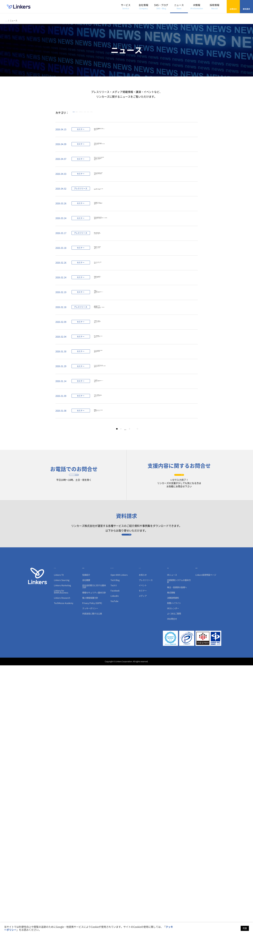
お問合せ (233, 6)
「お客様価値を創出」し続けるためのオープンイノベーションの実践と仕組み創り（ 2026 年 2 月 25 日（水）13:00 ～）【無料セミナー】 (118, 483)
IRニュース (172, 844)
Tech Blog (115, 849)
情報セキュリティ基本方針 (94, 861)
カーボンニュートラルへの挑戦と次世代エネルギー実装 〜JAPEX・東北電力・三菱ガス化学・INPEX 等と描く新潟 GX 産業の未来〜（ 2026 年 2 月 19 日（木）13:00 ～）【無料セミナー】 (134, 565)
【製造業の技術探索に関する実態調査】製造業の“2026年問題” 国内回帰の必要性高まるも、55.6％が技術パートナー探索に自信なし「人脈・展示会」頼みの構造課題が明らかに (131, 456)
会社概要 (86, 849)
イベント (141, 114)
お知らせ (96, 114)
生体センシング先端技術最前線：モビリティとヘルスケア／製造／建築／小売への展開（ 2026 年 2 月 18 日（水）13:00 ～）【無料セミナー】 (122, 511)
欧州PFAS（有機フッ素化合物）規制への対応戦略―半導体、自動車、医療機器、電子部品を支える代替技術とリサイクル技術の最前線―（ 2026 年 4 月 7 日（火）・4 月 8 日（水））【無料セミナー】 (140, 297)
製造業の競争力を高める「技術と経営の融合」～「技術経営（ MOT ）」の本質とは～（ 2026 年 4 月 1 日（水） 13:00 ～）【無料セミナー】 (119, 347)
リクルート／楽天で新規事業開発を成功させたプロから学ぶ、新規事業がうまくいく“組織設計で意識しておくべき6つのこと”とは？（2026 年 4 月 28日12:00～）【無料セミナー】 (132, 138)
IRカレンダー (173, 877)
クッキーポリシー (90, 877)
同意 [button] (245, 928)
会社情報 (143, 6)
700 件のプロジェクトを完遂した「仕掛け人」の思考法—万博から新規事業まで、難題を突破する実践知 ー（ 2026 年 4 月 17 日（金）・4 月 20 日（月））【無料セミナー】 (124, 224)
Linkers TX (59, 844)
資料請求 (246, 6)
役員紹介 (86, 844)
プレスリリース (119, 114)
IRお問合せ (172, 888)
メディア (178, 114)
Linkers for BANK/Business (61, 860)
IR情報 (196, 6)
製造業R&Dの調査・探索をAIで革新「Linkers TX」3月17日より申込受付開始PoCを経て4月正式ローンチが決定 (116, 322)
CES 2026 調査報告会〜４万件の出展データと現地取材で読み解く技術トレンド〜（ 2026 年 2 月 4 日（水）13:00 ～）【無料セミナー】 (126, 592)
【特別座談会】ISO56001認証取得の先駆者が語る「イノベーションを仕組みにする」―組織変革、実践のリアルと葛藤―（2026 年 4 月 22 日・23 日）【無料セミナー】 (132, 165)
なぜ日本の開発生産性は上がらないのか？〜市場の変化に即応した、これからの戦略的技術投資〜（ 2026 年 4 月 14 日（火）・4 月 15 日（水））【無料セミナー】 (124, 270)
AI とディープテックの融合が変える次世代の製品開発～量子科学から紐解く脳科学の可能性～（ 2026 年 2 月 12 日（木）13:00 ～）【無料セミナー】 (123, 538)
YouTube (114, 870)
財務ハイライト (174, 872)
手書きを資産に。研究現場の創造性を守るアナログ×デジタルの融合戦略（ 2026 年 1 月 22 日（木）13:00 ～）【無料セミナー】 (124, 647)
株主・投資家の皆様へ (177, 856)
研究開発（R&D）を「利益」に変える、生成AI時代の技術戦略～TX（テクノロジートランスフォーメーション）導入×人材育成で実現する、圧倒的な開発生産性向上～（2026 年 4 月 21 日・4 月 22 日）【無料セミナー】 (127, 194)
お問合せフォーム (179, 727)
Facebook (115, 859)
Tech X (114, 854)
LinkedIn (115, 865)
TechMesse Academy (63, 872)
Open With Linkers (119, 844)
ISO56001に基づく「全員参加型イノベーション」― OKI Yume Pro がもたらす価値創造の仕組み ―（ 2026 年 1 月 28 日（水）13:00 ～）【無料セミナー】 (121, 619)
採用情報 (214, 6)
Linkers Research (62, 867)
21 (132, 674)
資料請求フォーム (127, 799)
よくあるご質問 (174, 882)
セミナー (159, 114)
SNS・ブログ (161, 6)
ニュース (179, 6)
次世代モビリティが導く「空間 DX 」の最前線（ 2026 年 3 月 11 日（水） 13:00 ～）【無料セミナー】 (119, 372)
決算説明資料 (173, 867)
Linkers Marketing (62, 854)
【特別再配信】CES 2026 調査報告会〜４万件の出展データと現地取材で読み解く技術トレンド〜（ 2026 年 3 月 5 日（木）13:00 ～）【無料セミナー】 (126, 427)
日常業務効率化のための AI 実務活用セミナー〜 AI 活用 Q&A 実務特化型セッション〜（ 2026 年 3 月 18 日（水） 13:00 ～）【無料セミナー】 (118, 398)
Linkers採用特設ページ (205, 844)
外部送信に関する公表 (92, 882)
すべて (79, 114)
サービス (125, 6)
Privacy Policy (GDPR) (92, 872)
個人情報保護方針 (90, 867)
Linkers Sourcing (61, 849)
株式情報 (171, 861)
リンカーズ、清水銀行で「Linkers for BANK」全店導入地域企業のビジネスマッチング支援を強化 (124, 247)
